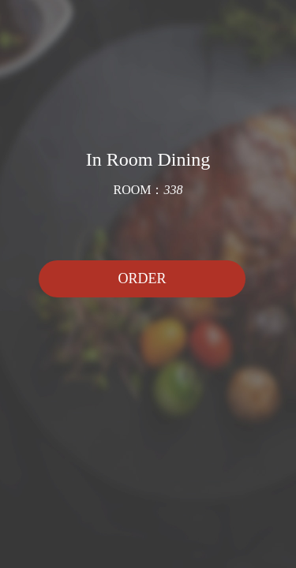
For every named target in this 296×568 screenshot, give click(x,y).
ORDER (142, 278)
